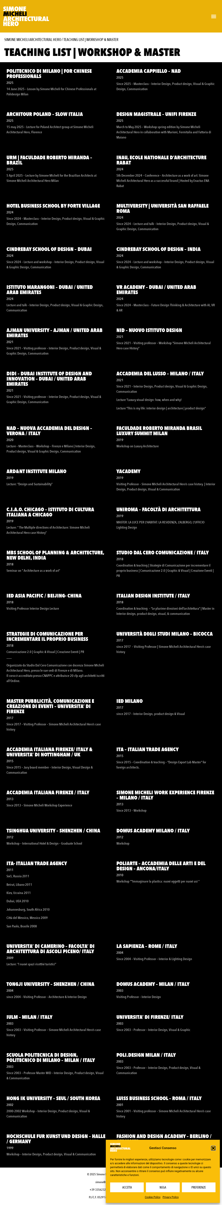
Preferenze (198, 1187)
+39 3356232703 (100, 1190)
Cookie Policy (152, 1197)
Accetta (127, 1187)
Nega (163, 1187)
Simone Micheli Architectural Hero (32, 39)
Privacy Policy (171, 1197)
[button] (213, 1148)
